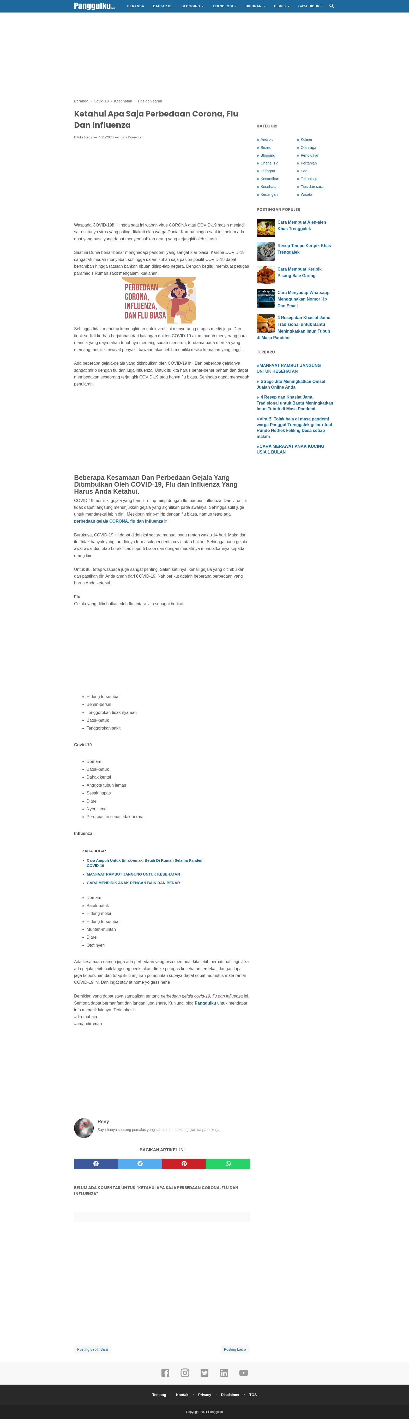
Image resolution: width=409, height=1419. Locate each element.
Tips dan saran (313, 187)
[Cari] (332, 7)
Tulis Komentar (131, 137)
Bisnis (280, 6)
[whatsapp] (228, 1164)
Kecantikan (270, 179)
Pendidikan (310, 155)
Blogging (191, 6)
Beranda (136, 6)
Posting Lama (235, 1349)
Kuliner (306, 139)
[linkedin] (224, 1376)
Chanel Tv (269, 163)
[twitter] (140, 1164)
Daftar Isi (162, 6)
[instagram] (185, 1376)
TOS (253, 1395)
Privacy (204, 1395)
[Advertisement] (204, 54)
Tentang (159, 1395)
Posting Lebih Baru (92, 1349)
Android (267, 139)
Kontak (182, 1395)
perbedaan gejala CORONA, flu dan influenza (118, 521)
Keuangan (269, 194)
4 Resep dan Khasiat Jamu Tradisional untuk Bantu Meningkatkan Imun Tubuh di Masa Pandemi (295, 403)
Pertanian (309, 163)
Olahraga (308, 147)
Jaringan (268, 171)
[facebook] (96, 1164)
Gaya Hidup (309, 6)
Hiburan (254, 6)
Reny (88, 137)
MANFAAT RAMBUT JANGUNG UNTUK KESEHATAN (133, 874)
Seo (304, 171)
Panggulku (205, 1003)
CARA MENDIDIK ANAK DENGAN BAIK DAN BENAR (133, 883)
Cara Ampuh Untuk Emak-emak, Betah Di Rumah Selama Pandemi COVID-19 (145, 863)
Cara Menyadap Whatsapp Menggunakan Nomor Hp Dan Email (303, 299)
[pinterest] (184, 1164)
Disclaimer (230, 1395)
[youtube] (243, 1376)
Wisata (306, 194)
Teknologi (223, 6)
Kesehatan (270, 187)
